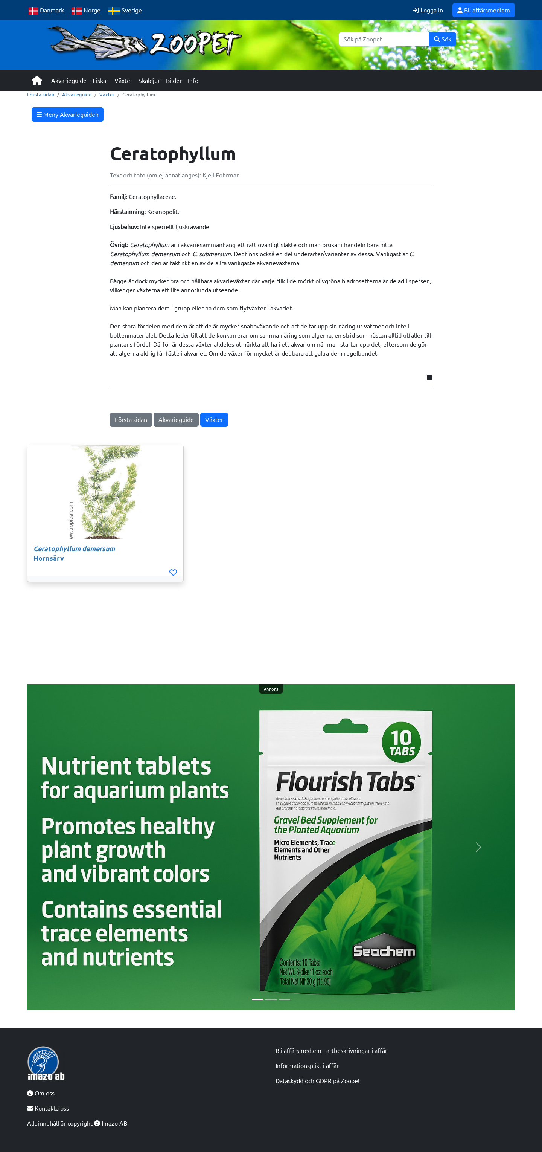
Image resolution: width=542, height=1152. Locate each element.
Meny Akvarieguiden (68, 114)
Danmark (46, 11)
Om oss (41, 1093)
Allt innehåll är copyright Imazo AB (77, 1123)
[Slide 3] (284, 999)
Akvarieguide (69, 80)
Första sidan (40, 94)
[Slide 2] (271, 999)
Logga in (428, 10)
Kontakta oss (48, 1108)
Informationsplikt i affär (307, 1065)
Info (193, 80)
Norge (86, 11)
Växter (123, 80)
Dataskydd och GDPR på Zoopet (318, 1080)
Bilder (174, 80)
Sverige (125, 11)
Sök (442, 39)
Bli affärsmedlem (483, 10)
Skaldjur (149, 80)
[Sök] (384, 39)
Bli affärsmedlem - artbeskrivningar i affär (331, 1050)
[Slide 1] (257, 999)
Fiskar (100, 80)
